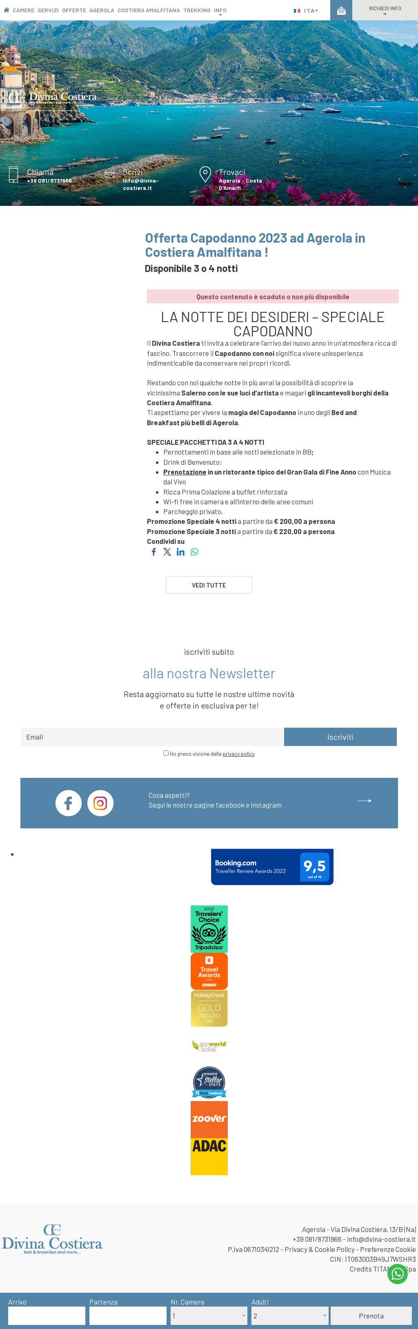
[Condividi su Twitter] (167, 551)
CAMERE (23, 10)
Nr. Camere (188, 1302)
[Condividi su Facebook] (153, 551)
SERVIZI (48, 10)
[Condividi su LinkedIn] (180, 551)
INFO (220, 12)
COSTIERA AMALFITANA (149, 10)
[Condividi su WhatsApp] (194, 551)
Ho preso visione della (212, 754)
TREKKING (197, 10)
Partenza (103, 1302)
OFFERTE (74, 10)
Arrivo (17, 1302)
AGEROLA (101, 10)
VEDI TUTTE (209, 585)
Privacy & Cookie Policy (320, 1249)
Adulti (260, 1302)
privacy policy (239, 754)
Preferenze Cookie (388, 1249)
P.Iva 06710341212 (253, 1249)
